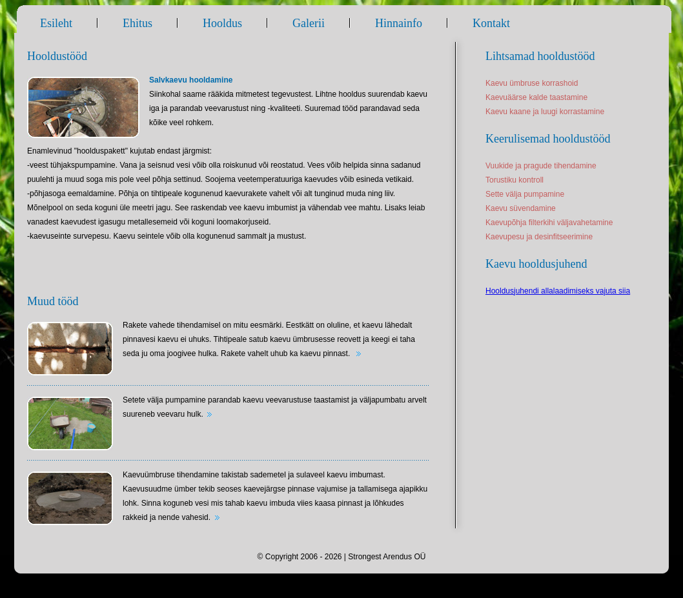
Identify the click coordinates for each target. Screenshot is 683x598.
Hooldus (222, 23)
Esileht (56, 23)
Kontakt (491, 23)
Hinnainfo (398, 23)
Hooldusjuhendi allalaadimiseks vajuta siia (557, 290)
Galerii (308, 23)
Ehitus (137, 23)
